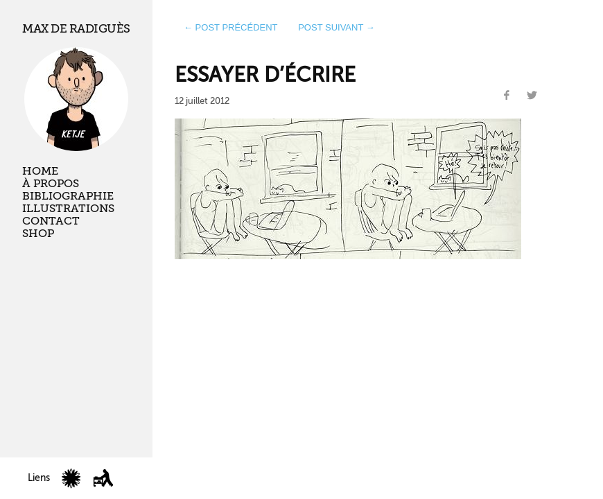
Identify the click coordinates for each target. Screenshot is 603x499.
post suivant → (336, 27)
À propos (50, 183)
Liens (39, 478)
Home (40, 171)
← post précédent (231, 27)
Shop (38, 233)
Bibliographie (68, 196)
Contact (51, 221)
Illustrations (68, 208)
